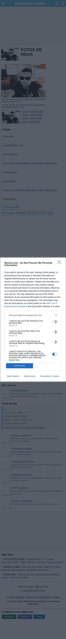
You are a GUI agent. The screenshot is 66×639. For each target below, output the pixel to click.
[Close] (60, 263)
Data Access (29, 376)
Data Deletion (13, 376)
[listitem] (33, 315)
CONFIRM (19, 365)
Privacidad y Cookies (49, 376)
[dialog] (33, 319)
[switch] (54, 321)
